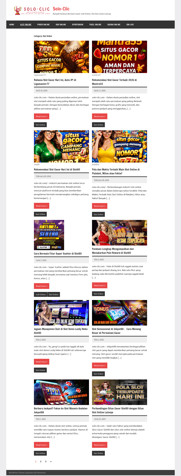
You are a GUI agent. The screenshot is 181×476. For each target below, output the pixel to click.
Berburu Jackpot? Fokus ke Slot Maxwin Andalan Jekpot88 (61, 411)
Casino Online (113, 24)
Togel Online (95, 24)
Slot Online (25, 24)
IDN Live (130, 24)
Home (11, 24)
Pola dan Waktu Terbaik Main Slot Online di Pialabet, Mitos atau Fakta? (116, 171)
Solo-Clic (62, 8)
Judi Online (61, 24)
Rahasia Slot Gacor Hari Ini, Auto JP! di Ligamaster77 (55, 82)
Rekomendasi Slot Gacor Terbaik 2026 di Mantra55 (115, 82)
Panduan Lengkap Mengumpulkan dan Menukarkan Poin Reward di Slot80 (113, 251)
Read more (41, 116)
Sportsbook (77, 24)
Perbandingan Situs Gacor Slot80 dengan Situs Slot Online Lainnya (119, 411)
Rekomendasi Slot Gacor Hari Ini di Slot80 (57, 170)
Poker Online (43, 24)
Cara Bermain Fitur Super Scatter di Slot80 (58, 254)
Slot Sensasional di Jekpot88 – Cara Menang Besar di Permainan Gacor (117, 331)
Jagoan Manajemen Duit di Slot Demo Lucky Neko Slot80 (58, 331)
